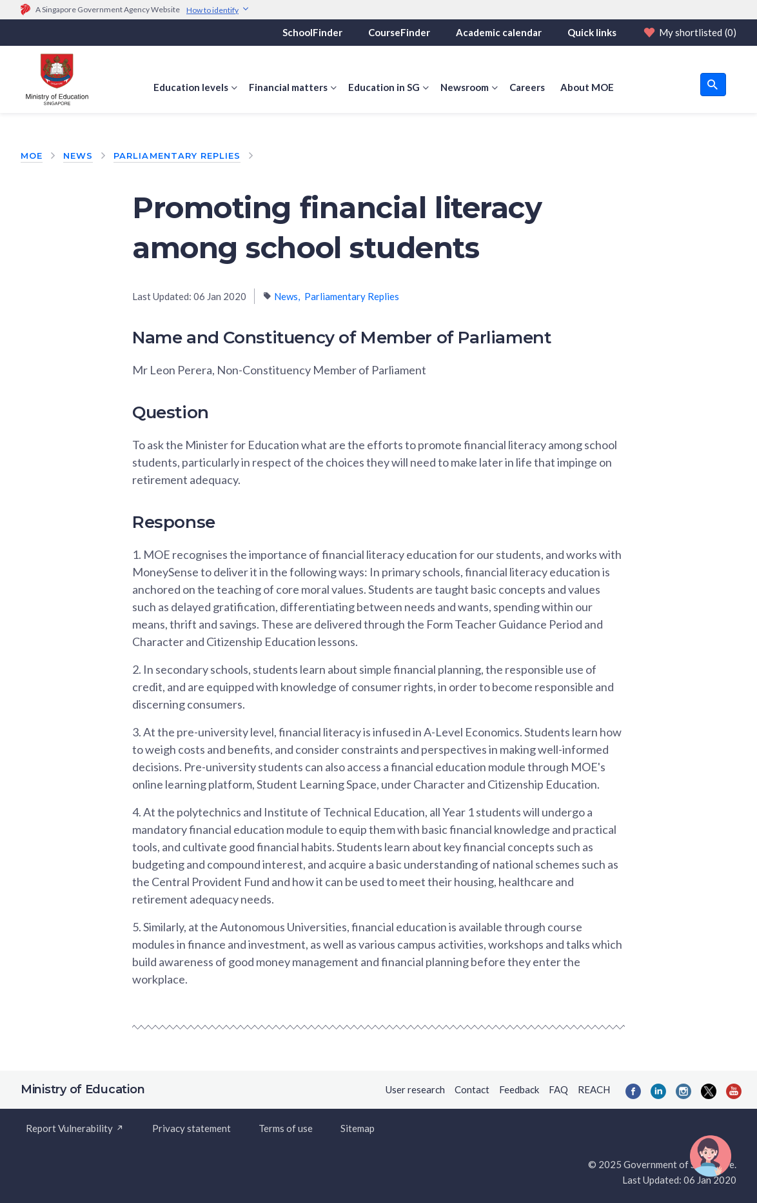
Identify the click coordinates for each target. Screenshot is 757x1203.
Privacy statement (191, 1128)
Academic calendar (499, 32)
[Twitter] (708, 1091)
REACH (594, 1089)
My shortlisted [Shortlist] (689, 32)
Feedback (519, 1089)
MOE (32, 155)
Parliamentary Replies (177, 155)
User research (415, 1089)
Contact (472, 1089)
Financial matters (288, 87)
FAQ (558, 1089)
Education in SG (384, 87)
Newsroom (464, 87)
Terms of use (286, 1128)
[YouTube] (734, 1091)
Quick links (591, 32)
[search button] (713, 84)
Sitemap (357, 1128)
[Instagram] (683, 1091)
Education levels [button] (190, 87)
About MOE (587, 87)
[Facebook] (633, 1091)
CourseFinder (399, 32)
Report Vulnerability (75, 1128)
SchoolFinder (312, 32)
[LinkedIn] (658, 1091)
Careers (527, 87)
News (78, 155)
